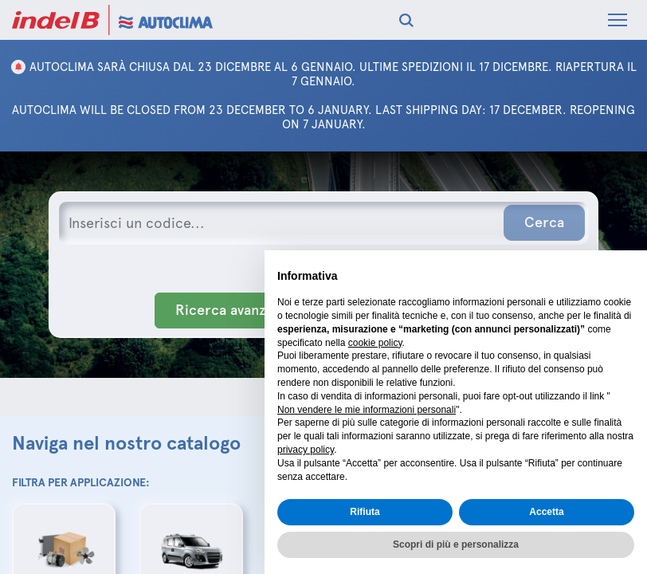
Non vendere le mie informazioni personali (366, 409)
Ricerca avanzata (230, 310)
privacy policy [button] (305, 449)
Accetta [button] (546, 511)
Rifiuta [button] (364, 511)
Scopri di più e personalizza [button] (456, 544)
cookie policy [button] (375, 342)
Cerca (544, 222)
